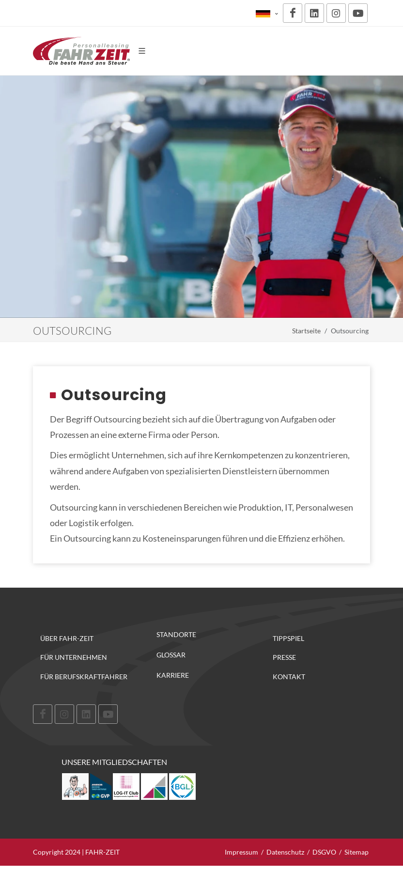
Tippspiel (288, 638)
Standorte (176, 635)
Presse (284, 657)
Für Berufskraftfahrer (83, 676)
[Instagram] (336, 13)
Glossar (171, 655)
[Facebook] (292, 13)
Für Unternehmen (73, 657)
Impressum (241, 852)
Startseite (306, 331)
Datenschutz (285, 852)
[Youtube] (358, 13)
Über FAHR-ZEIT (66, 638)
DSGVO (324, 852)
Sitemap (356, 852)
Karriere (172, 675)
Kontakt (289, 676)
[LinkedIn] (314, 13)
